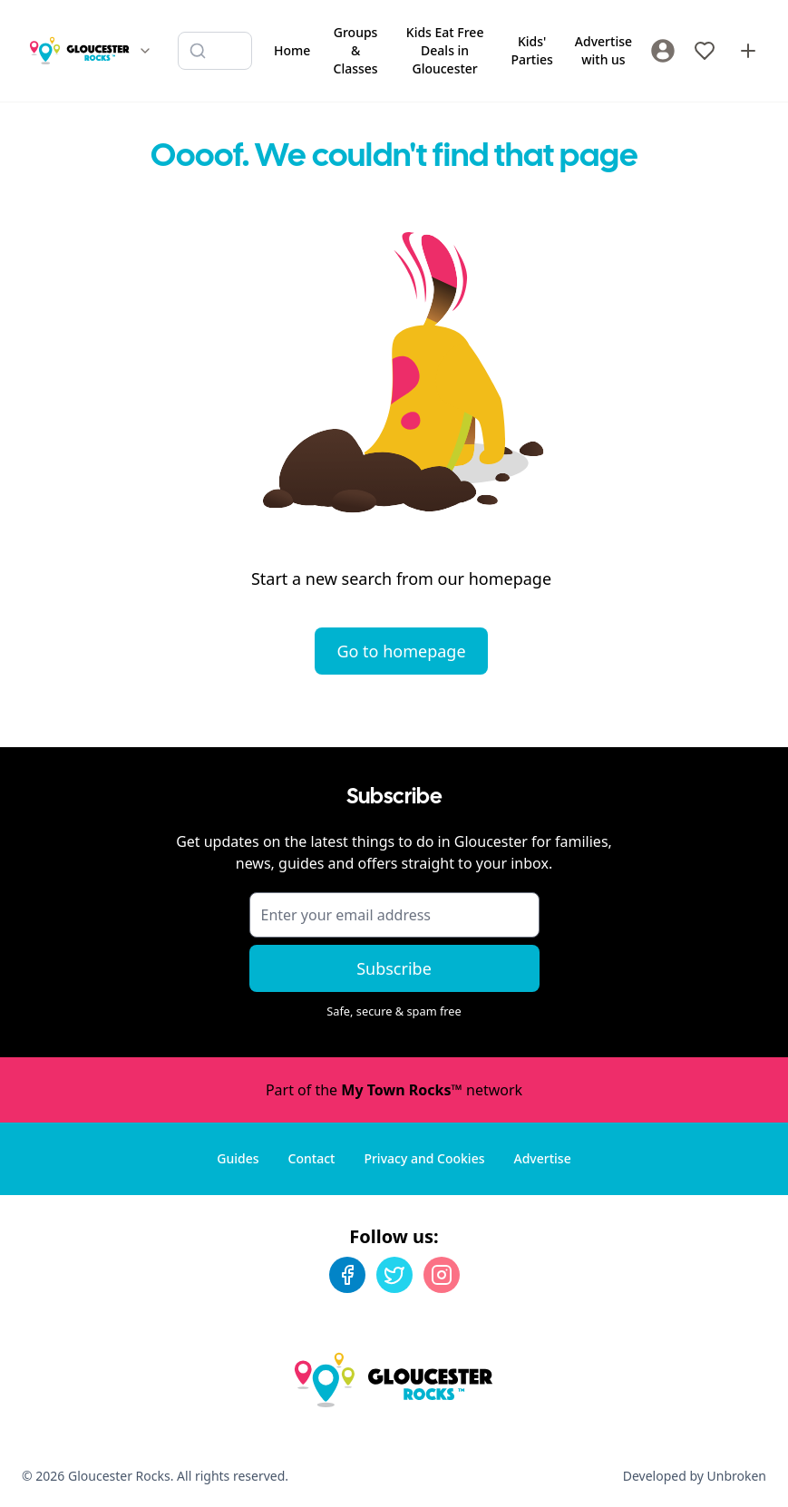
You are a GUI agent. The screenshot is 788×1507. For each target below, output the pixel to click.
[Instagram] (441, 1275)
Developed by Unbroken (694, 1475)
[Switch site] (145, 51)
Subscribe (394, 968)
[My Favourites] (704, 51)
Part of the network (394, 1090)
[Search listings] (215, 51)
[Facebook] (347, 1275)
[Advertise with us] (748, 51)
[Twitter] (394, 1275)
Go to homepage (400, 651)
